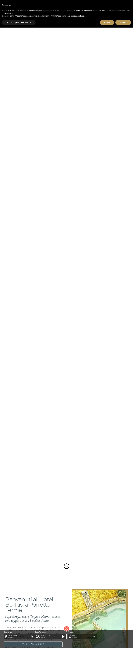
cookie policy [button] (7, 13)
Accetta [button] (123, 22)
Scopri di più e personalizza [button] (18, 22)
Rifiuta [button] (107, 22)
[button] (66, 636)
